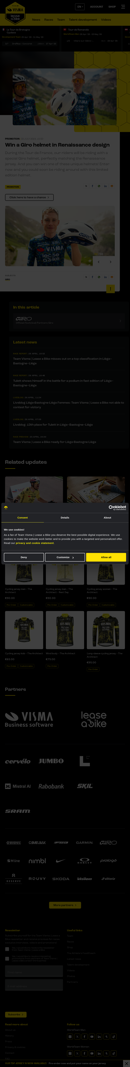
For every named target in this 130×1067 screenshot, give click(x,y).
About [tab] (107, 517)
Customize (65, 557)
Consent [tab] (22, 517)
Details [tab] (65, 517)
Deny (24, 557)
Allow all (106, 557)
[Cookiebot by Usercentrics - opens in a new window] (111, 507)
